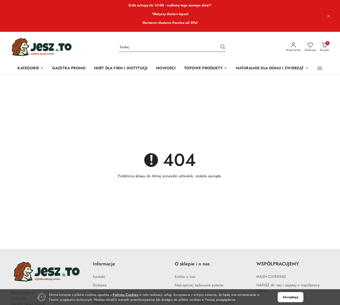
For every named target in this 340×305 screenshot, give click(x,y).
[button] (319, 68)
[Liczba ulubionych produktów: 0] (310, 47)
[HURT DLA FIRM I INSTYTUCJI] (120, 68)
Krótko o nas (185, 276)
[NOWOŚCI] (166, 68)
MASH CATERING (271, 276)
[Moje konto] (293, 47)
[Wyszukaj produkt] (172, 47)
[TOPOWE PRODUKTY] (205, 68)
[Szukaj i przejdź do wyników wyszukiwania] (222, 47)
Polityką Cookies (125, 295)
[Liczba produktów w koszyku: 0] (324, 47)
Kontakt (99, 276)
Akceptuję (290, 297)
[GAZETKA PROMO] (68, 68)
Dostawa (100, 285)
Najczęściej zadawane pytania (199, 285)
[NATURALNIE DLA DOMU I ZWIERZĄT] (272, 68)
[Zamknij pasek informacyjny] (328, 16)
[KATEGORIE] (30, 68)
